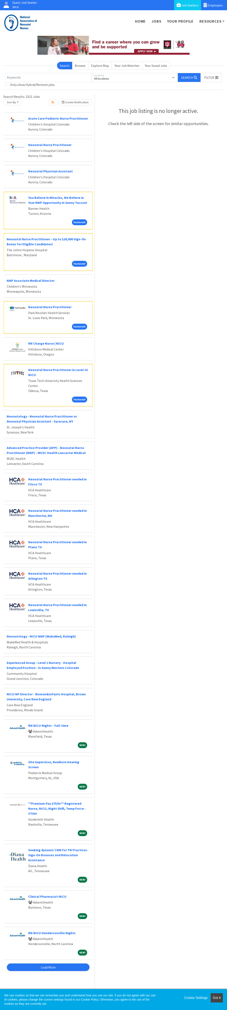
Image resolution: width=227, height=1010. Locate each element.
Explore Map (100, 65)
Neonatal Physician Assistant (50, 171)
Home (140, 21)
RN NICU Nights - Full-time (48, 725)
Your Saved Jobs (156, 65)
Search (64, 65)
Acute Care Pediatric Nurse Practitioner (58, 118)
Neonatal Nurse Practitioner (49, 145)
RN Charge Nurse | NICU (46, 343)
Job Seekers (188, 5)
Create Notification (75, 102)
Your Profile (180, 21)
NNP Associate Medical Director (31, 280)
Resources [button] (210, 21)
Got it (217, 998)
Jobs (156, 21)
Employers (213, 5)
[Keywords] (48, 77)
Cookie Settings (196, 998)
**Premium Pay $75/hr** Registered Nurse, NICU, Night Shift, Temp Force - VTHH (57, 808)
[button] (211, 77)
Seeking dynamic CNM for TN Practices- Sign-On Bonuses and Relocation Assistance (58, 855)
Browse (80, 65)
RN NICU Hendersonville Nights (52, 933)
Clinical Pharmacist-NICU (47, 896)
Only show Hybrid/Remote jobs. (32, 85)
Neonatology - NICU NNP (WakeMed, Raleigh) (41, 636)
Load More (48, 967)
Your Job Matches (127, 65)
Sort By (11, 102)
